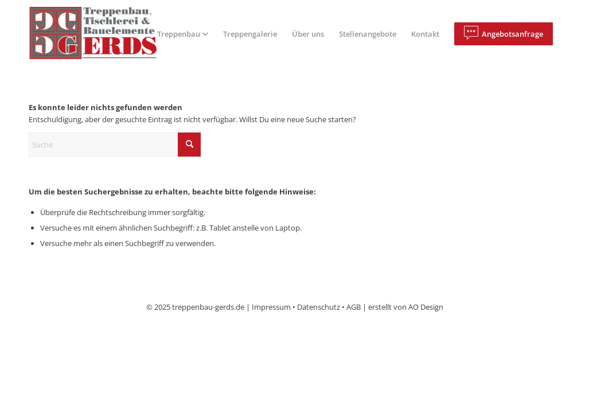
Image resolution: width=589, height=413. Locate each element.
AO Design (425, 307)
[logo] (102, 34)
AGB (353, 307)
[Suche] (115, 145)
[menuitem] (183, 34)
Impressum (271, 307)
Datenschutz (318, 307)
